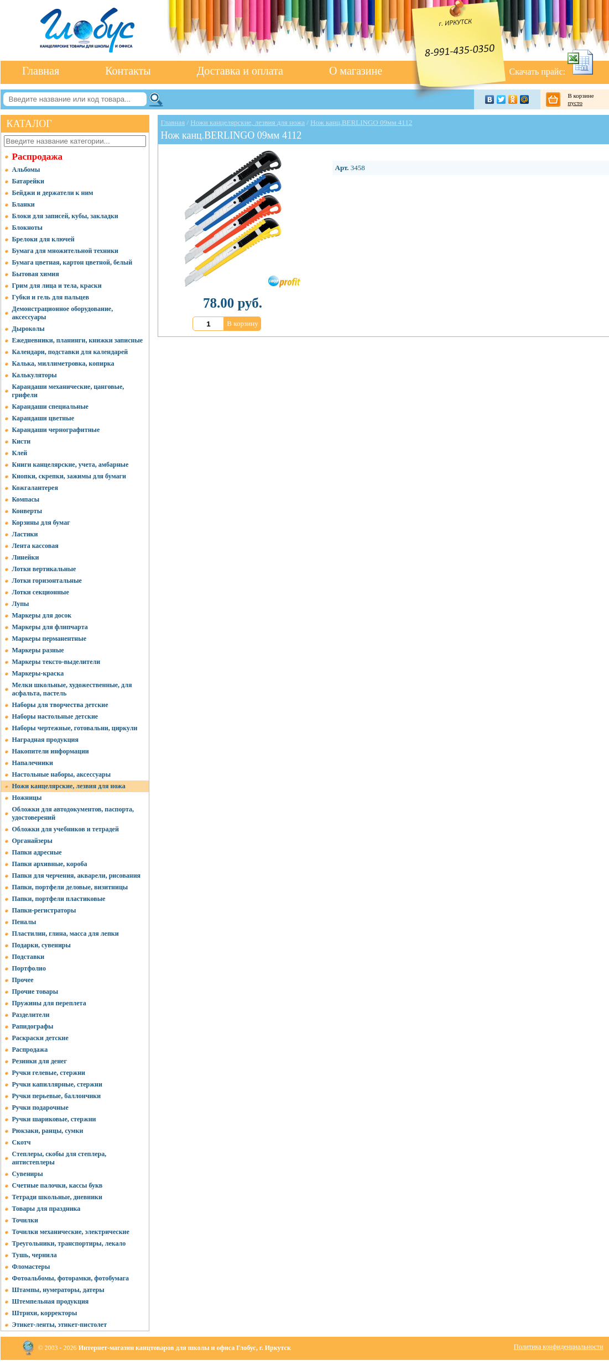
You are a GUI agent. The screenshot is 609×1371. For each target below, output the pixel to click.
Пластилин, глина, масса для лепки (65, 933)
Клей (20, 453)
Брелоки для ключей (43, 239)
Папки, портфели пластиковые (59, 899)
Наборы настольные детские (55, 716)
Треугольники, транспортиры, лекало (69, 1243)
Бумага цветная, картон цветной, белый (72, 262)
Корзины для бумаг (41, 522)
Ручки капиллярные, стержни (57, 1084)
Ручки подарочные (40, 1107)
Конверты (27, 511)
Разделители (31, 1015)
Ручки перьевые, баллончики (56, 1096)
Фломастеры (31, 1266)
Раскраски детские (40, 1038)
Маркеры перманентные (49, 638)
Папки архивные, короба (49, 864)
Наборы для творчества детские (60, 705)
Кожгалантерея (35, 488)
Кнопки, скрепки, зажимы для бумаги (69, 476)
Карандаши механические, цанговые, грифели (68, 391)
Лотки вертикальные (44, 569)
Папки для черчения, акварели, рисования (76, 875)
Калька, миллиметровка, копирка (63, 363)
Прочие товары (35, 991)
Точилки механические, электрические (70, 1232)
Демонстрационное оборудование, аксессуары (62, 313)
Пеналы (24, 922)
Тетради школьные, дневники (57, 1197)
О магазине (355, 71)
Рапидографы (33, 1026)
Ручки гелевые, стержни (49, 1073)
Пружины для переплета (49, 1003)
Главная (40, 71)
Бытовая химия (35, 274)
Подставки (28, 957)
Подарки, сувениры (41, 945)
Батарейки (28, 181)
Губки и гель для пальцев (51, 297)
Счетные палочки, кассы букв (57, 1185)
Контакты (128, 71)
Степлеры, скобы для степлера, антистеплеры (59, 1158)
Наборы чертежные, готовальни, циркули (75, 728)
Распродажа (37, 156)
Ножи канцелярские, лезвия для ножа (69, 786)
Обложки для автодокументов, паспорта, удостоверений (73, 813)
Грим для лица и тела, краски (57, 285)
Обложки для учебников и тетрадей (65, 829)
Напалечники (32, 763)
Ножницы (27, 797)
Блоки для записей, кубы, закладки (65, 216)
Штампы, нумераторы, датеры (58, 1290)
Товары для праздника (46, 1208)
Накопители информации (50, 751)
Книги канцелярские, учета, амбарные (70, 464)
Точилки (25, 1220)
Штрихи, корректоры (44, 1313)
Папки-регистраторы (44, 910)
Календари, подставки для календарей (70, 352)
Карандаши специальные (50, 406)
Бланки (23, 204)
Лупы (20, 604)
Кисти (21, 441)
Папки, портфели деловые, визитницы (70, 887)
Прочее (23, 980)
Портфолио (29, 968)
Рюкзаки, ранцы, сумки (48, 1131)
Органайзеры (32, 841)
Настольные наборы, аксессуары (61, 774)
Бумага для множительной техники (65, 251)
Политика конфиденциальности (558, 1347)
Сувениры (27, 1174)
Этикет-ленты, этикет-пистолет (59, 1324)
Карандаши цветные (43, 418)
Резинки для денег (39, 1061)
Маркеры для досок (42, 615)
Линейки (25, 557)
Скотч (21, 1142)
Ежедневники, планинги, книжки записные (77, 340)
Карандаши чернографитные (56, 430)
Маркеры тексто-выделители (56, 662)
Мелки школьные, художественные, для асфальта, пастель (72, 689)
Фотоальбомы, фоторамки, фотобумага (70, 1278)
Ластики (25, 534)
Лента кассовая (35, 546)
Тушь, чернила (34, 1255)
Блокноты (27, 227)
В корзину (242, 323)
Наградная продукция (45, 739)
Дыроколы (28, 329)
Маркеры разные (38, 650)
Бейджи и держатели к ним (52, 193)
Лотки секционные (40, 592)
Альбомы (26, 169)
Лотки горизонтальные (47, 580)
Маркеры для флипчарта (50, 627)
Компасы (26, 499)
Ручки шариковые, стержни (54, 1119)
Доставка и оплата (240, 71)
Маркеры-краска (38, 673)
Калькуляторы (34, 375)
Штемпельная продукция (50, 1301)
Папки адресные (37, 852)
